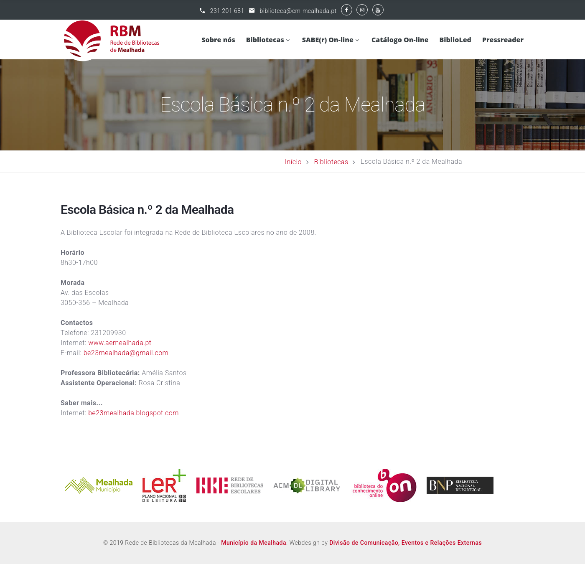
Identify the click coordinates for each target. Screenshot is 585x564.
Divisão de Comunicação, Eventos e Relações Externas (405, 542)
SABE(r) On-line (328, 39)
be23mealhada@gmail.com (127, 353)
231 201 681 (227, 11)
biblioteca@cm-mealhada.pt (298, 11)
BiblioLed (455, 39)
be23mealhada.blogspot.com (134, 413)
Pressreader (503, 39)
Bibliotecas (265, 39)
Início (293, 161)
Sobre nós (218, 39)
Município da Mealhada (253, 542)
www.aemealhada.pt (119, 343)
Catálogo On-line (400, 39)
